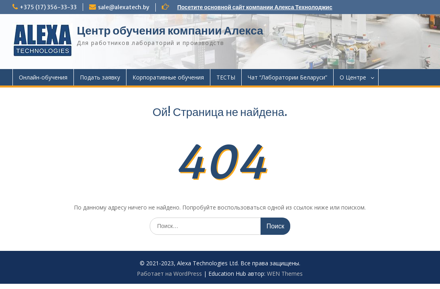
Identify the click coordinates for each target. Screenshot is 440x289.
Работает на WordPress (169, 273)
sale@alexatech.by (123, 7)
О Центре (353, 77)
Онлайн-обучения (43, 77)
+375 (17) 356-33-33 (48, 7)
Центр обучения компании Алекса (170, 30)
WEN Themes (285, 273)
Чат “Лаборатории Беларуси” (287, 77)
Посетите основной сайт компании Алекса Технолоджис (254, 7)
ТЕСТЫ (225, 77)
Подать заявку (100, 77)
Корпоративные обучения (168, 77)
